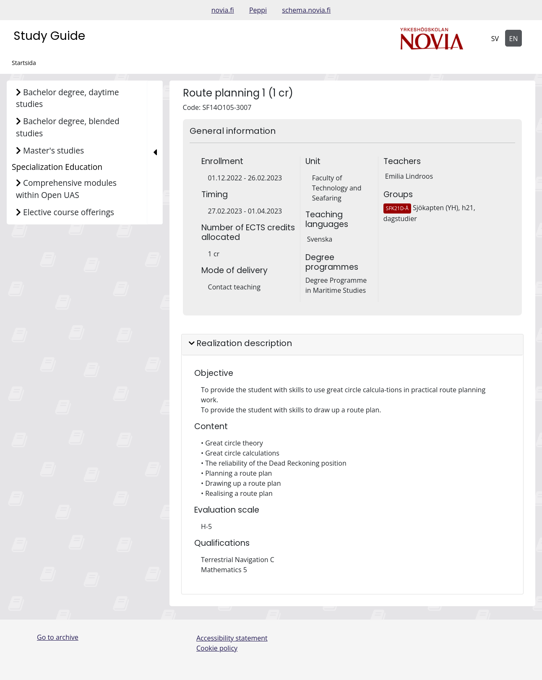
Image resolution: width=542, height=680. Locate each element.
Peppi (258, 10)
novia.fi (222, 10)
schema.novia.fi (306, 10)
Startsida (24, 63)
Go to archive (57, 637)
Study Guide (49, 36)
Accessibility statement (232, 638)
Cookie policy (216, 648)
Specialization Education (57, 166)
